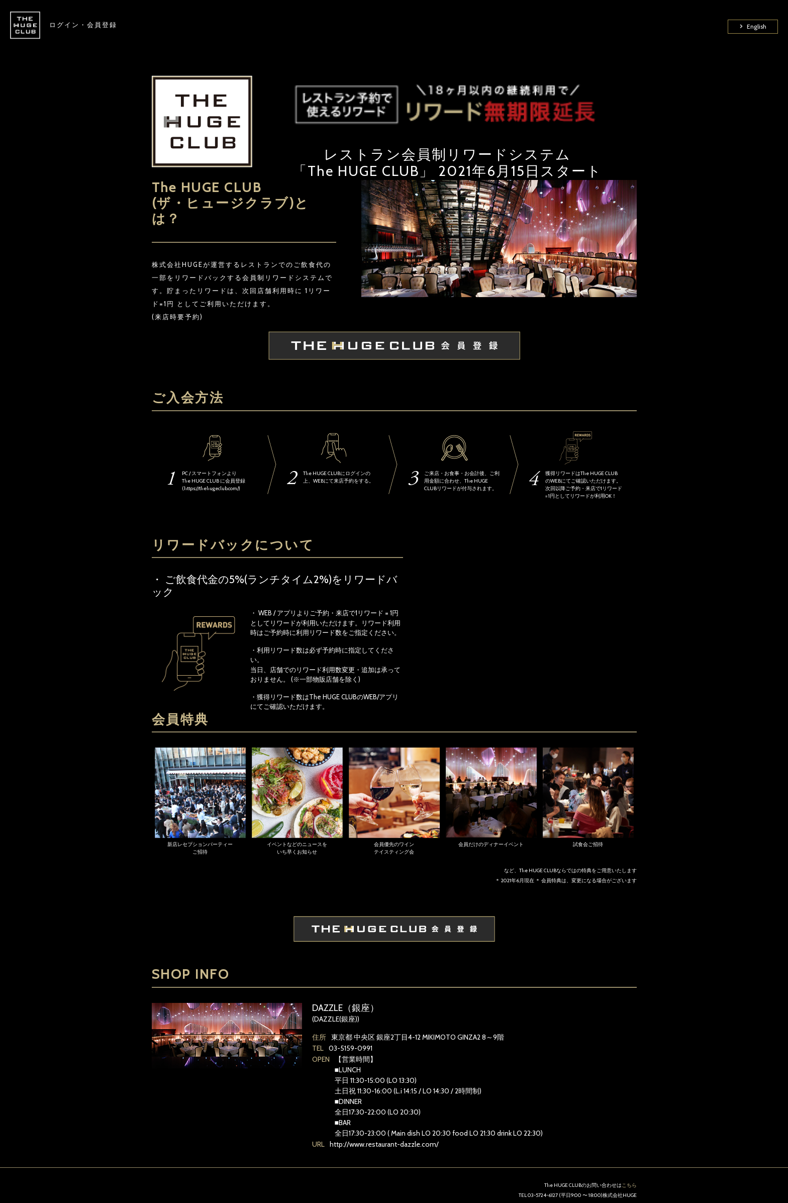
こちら (629, 1185)
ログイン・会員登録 (83, 30)
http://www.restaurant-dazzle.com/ (384, 1144)
